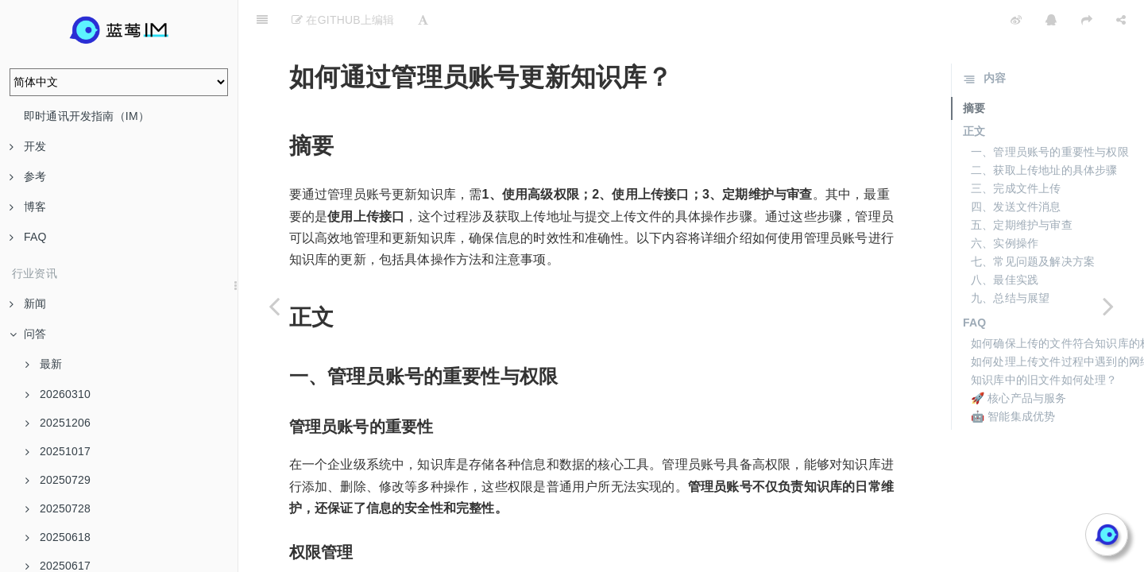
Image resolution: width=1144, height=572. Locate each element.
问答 (28, 333)
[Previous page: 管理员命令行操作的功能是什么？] (274, 306)
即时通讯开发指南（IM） (86, 116)
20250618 (58, 537)
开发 (28, 146)
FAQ (28, 236)
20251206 (58, 422)
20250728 (58, 508)
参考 (28, 176)
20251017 (58, 451)
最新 (43, 364)
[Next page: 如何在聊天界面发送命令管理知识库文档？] (1108, 306)
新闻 (28, 303)
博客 (28, 206)
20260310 (58, 394)
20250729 (58, 479)
